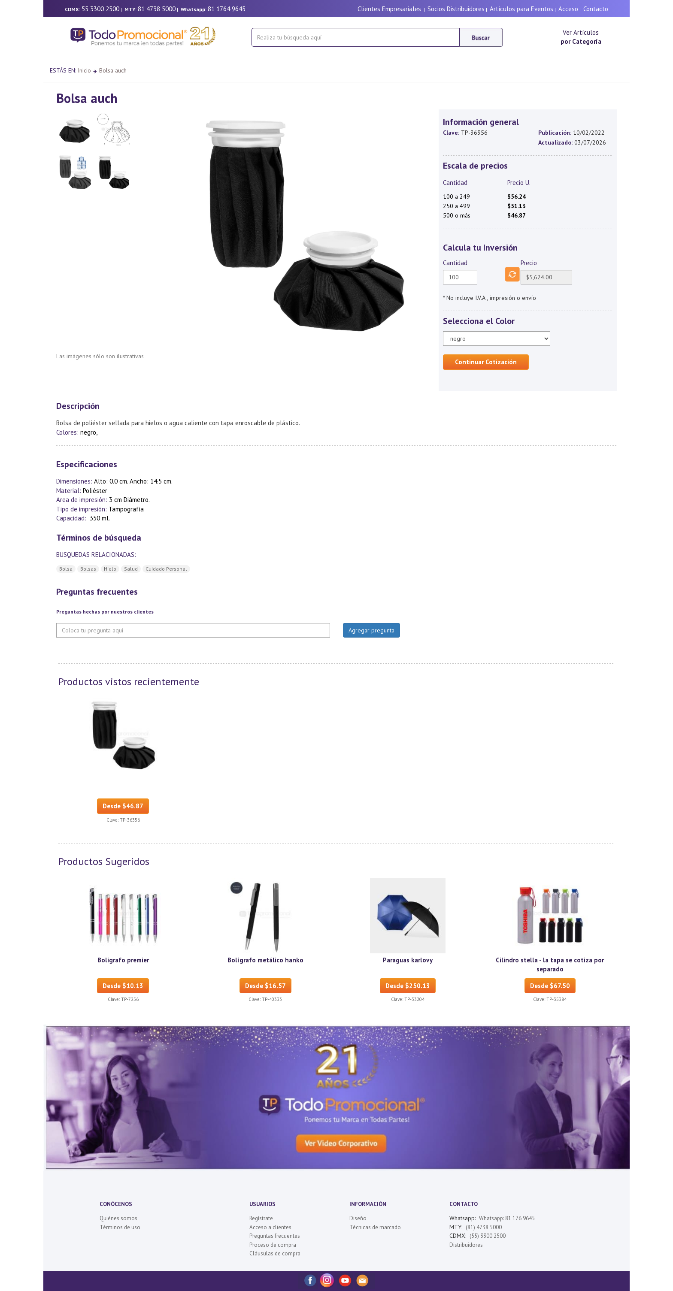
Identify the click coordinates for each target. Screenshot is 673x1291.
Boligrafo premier (123, 960)
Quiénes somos (118, 1218)
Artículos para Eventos (521, 9)
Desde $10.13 (123, 986)
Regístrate (261, 1218)
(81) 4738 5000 (484, 1227)
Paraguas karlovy (408, 960)
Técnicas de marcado (375, 1227)
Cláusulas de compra (274, 1253)
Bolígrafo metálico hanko (265, 960)
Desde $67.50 (550, 986)
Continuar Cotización (486, 362)
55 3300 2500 (100, 9)
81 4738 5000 (157, 9)
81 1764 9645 (227, 9)
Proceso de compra (272, 1245)
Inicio (84, 70)
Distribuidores (466, 1245)
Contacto (595, 9)
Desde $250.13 (407, 986)
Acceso (568, 9)
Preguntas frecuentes (274, 1236)
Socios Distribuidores (456, 9)
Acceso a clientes (270, 1227)
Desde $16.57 (265, 986)
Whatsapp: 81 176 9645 (507, 1218)
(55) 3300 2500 (488, 1236)
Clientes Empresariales (389, 9)
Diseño (358, 1218)
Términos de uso (120, 1227)
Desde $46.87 (123, 806)
